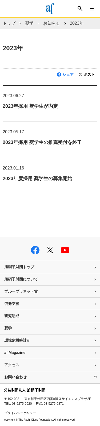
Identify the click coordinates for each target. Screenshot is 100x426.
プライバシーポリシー (20, 413)
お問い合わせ (15, 377)
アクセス (11, 365)
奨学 (29, 23)
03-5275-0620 (22, 404)
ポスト (89, 74)
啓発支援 (11, 303)
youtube (65, 250)
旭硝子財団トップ (19, 267)
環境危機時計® (16, 340)
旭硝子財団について (21, 279)
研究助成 (11, 316)
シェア (68, 74)
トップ (9, 23)
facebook (35, 250)
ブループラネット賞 (21, 291)
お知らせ (51, 23)
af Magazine (14, 352)
